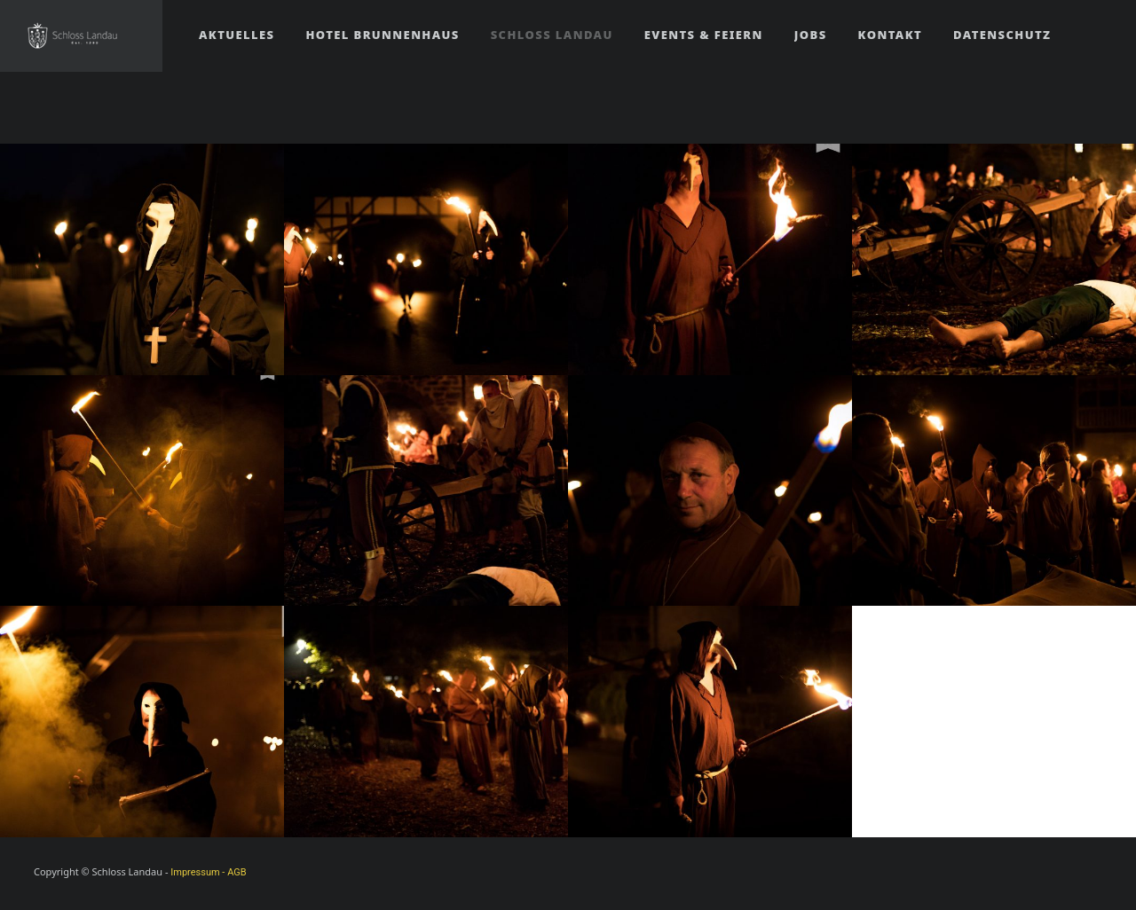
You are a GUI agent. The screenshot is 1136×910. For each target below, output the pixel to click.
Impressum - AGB (208, 872)
